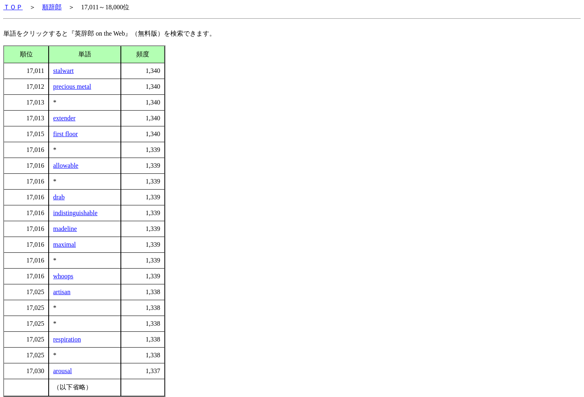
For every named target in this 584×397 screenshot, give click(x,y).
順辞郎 (52, 7)
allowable (65, 165)
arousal (62, 370)
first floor (65, 133)
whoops (63, 276)
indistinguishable (75, 212)
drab (58, 197)
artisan (62, 291)
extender (64, 118)
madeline (65, 228)
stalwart (63, 70)
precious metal (72, 86)
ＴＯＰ (13, 7)
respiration (67, 339)
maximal (64, 244)
